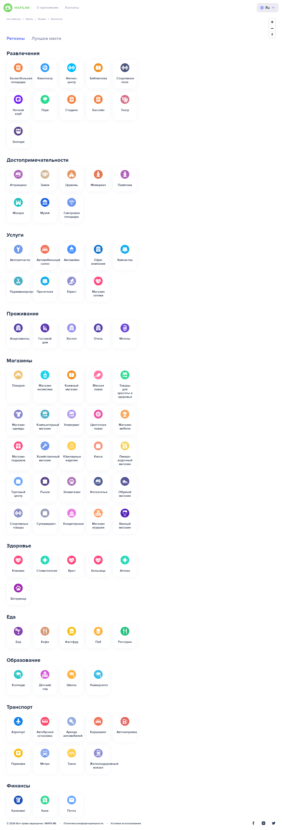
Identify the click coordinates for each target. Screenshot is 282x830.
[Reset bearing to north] (272, 35)
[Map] (210, 421)
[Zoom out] (272, 28)
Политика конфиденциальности (83, 823)
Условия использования (126, 823)
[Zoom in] (272, 22)
